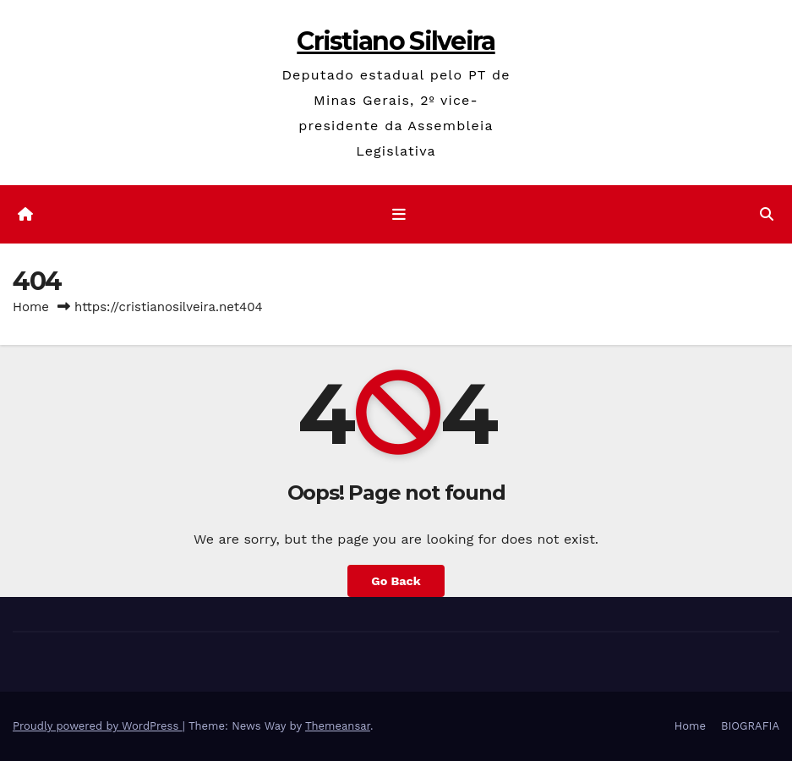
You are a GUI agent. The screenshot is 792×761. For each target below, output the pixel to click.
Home (31, 307)
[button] (766, 214)
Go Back (395, 581)
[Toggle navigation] (399, 214)
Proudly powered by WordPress (98, 726)
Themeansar (337, 726)
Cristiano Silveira (395, 41)
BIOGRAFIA (750, 726)
